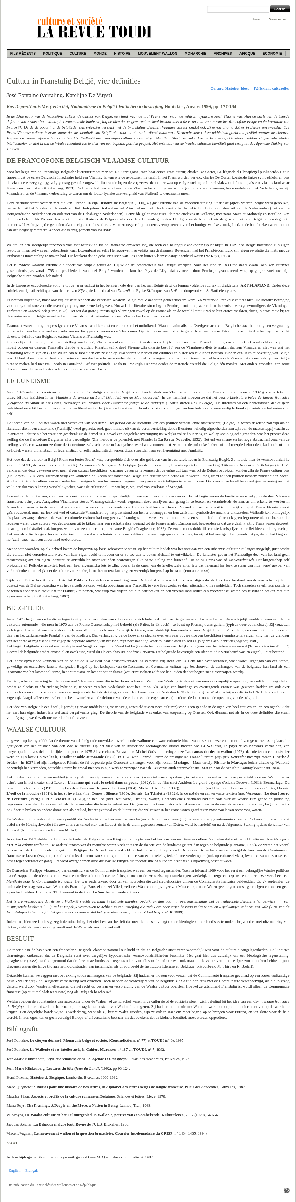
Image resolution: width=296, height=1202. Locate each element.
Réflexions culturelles (271, 88)
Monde (100, 53)
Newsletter (277, 19)
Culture (78, 53)
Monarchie (195, 53)
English (14, 1170)
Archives (223, 53)
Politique (52, 53)
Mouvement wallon (157, 53)
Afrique (247, 53)
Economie (272, 53)
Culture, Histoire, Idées (229, 88)
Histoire (122, 53)
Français (32, 1170)
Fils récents (23, 53)
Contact (258, 19)
